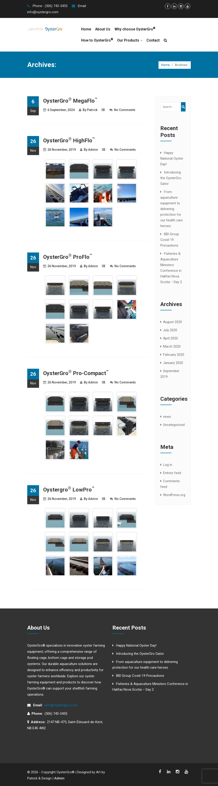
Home (86, 29)
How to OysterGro (97, 40)
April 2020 (170, 338)
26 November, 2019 (61, 149)
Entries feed (172, 473)
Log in (167, 465)
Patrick (92, 110)
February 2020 (173, 355)
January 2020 (173, 363)
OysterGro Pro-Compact (76, 373)
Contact (153, 40)
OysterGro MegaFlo (70, 101)
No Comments (124, 110)
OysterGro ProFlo (67, 257)
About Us (102, 29)
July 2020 (170, 330)
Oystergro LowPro (68, 490)
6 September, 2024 (61, 110)
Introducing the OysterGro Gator (170, 178)
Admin (93, 149)
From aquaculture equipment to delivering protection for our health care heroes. (171, 209)
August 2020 (172, 322)
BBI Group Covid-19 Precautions (169, 239)
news (167, 417)
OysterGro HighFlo (69, 140)
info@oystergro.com (60, 705)
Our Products (130, 40)
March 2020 (172, 346)
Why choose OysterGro (134, 29)
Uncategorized (174, 425)
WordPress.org (174, 495)
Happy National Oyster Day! (171, 158)
